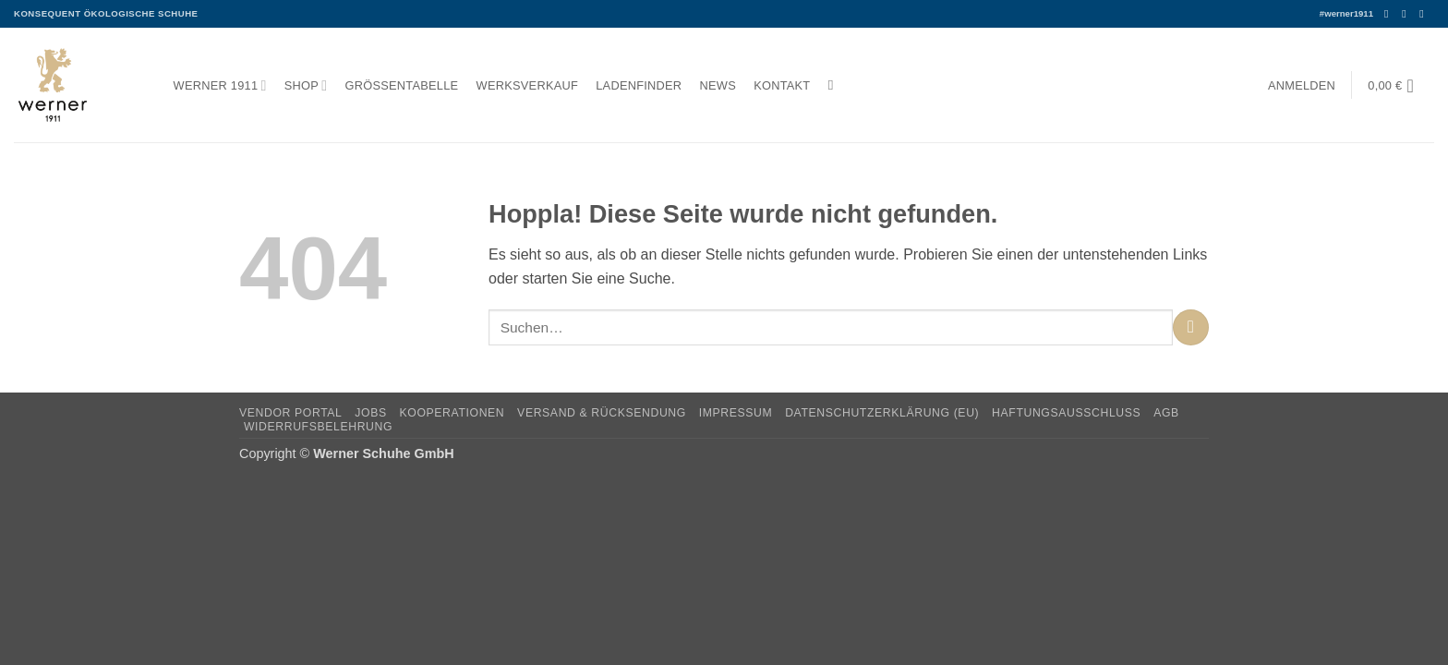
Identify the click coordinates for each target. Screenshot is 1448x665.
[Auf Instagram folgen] (1407, 13)
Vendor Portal (291, 412)
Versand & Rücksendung (601, 412)
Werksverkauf (527, 85)
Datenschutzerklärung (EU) (882, 412)
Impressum (736, 412)
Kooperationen (452, 412)
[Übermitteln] (1191, 327)
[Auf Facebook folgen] (1389, 13)
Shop (306, 85)
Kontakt (782, 85)
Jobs (370, 412)
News (718, 85)
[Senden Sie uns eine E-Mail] (1424, 13)
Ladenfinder (639, 85)
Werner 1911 (220, 85)
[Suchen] (835, 85)
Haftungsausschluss (1066, 412)
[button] (1301, 85)
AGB (1166, 412)
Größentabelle (402, 85)
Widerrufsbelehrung (318, 426)
